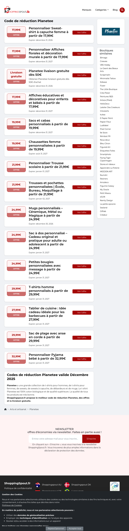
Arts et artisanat (18, 409)
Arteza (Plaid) (106, 100)
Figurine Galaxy (107, 186)
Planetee (34, 409)
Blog (115, 10)
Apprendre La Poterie (109, 168)
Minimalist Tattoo (108, 78)
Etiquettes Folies (107, 150)
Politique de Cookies (12, 505)
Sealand (103, 207)
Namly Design (106, 200)
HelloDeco (104, 103)
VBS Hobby (105, 65)
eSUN (102, 197)
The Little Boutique (108, 89)
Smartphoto (105, 154)
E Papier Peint (106, 118)
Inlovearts (104, 111)
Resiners (104, 178)
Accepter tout (75, 528)
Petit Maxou (105, 193)
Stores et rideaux (107, 164)
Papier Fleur (105, 122)
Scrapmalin (105, 75)
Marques (86, 10)
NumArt (103, 175)
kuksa (102, 114)
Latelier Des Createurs (110, 107)
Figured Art (105, 147)
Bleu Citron (105, 143)
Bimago (103, 57)
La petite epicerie (108, 204)
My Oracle (104, 189)
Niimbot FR (105, 136)
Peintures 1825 (106, 96)
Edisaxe (103, 82)
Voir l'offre (81, 32)
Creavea (103, 61)
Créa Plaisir (105, 93)
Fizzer (102, 85)
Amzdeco (104, 182)
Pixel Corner (105, 129)
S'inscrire (91, 438)
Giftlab (103, 211)
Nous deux (105, 140)
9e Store (103, 132)
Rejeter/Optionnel (56, 528)
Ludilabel (104, 125)
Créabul (103, 215)
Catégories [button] (101, 10)
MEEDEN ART (106, 171)
